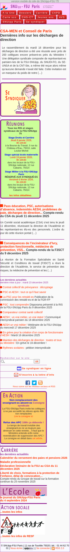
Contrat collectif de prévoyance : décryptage (26, 287)
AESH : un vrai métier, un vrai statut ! (30, 318)
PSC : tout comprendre (31, 306)
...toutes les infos (11, 511)
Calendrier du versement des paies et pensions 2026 (34, 458)
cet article (37, 438)
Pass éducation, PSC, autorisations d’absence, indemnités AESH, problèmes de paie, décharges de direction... (31, 211)
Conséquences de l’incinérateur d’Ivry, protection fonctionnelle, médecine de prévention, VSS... (32, 248)
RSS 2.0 (58, 548)
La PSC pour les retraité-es (26, 298)
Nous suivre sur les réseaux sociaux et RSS (34, 386)
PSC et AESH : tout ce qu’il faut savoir (23, 292)
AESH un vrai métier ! (30, 326)
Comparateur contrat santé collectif (21, 312)
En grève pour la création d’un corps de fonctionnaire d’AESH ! (31, 334)
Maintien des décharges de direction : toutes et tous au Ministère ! (31, 341)
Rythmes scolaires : (25, 347)
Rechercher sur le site (15, 358)
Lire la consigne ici (23, 416)
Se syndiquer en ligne (34, 368)
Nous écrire (16, 548)
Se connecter (43, 548)
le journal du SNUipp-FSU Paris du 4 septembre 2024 (23, 498)
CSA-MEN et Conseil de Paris (31, 35)
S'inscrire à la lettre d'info (34, 374)
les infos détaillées (20, 195)
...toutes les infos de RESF (22, 535)
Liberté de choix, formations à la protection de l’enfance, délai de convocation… (34, 477)
